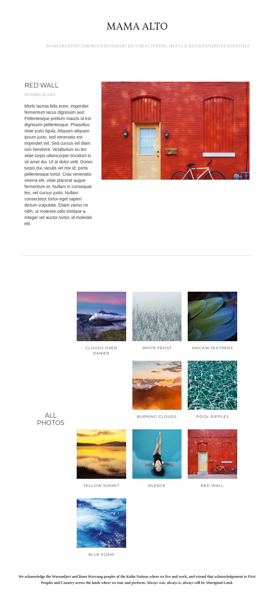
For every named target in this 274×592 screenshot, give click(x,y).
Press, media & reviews (180, 46)
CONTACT (143, 46)
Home (52, 46)
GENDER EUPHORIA (229, 46)
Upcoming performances (103, 46)
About (66, 46)
